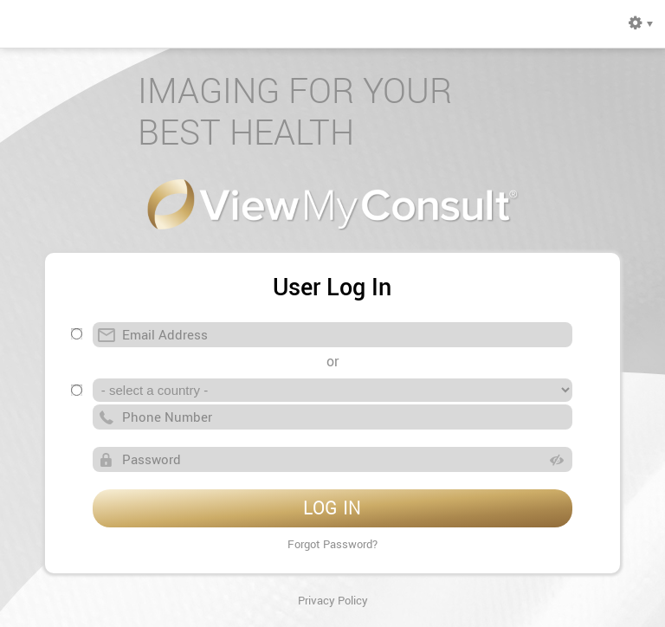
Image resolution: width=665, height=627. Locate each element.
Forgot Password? (332, 544)
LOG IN (332, 508)
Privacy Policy (333, 600)
